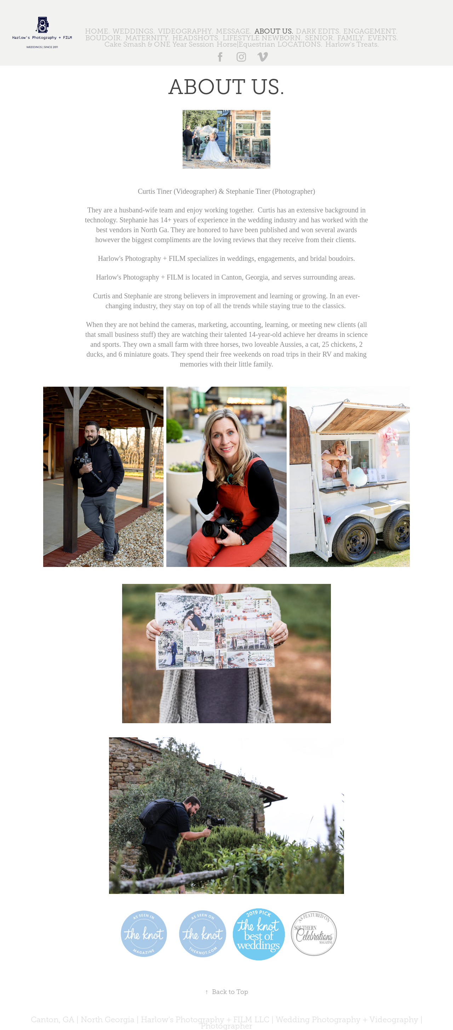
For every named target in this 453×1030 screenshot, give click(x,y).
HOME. (97, 31)
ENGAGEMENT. (370, 31)
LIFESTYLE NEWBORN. (263, 38)
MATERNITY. (147, 38)
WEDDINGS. (134, 31)
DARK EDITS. (318, 31)
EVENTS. (383, 38)
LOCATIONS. (299, 44)
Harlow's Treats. (352, 44)
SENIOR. (320, 38)
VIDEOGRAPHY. (185, 31)
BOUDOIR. (103, 38)
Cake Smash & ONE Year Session (159, 44)
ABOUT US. (273, 31)
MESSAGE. (234, 31)
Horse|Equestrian (246, 44)
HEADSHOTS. (196, 38)
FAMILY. (351, 38)
